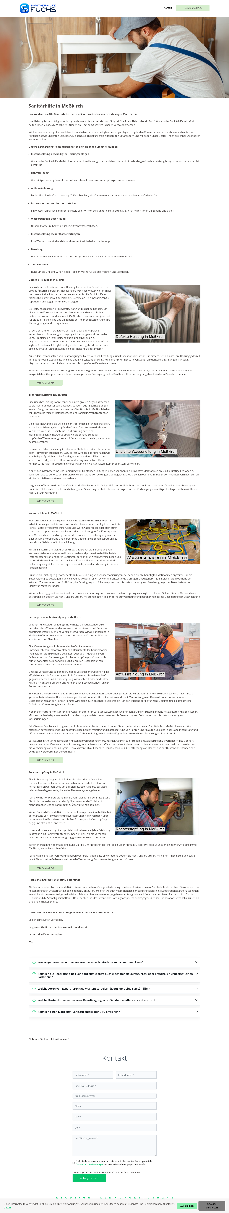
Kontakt (168, 8)
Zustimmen (187, 1205)
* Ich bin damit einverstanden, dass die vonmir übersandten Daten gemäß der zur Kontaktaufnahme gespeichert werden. (114, 1163)
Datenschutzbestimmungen (90, 1164)
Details (7, 1207)
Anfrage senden (89, 1178)
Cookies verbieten (212, 1205)
